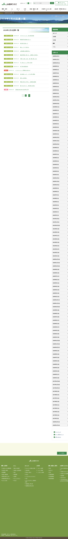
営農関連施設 (51, 474)
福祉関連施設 (51, 478)
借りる (27, 474)
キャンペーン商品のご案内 (30, 468)
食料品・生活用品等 (17, 470)
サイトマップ (58, 432)
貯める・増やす (28, 472)
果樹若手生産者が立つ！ (25, 39)
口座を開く (28, 470)
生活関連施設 (51, 476)
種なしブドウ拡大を (24, 47)
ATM (50, 472)
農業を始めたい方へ (5, 476)
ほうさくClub (4, 480)
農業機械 (3, 472)
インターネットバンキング (30, 476)
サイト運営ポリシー (59, 434)
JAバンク (18, 9)
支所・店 (50, 470)
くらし (12, 9)
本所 (50, 468)
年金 (26, 478)
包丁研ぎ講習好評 (24, 66)
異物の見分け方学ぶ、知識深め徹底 (28, 81)
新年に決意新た (23, 78)
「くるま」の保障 (40, 472)
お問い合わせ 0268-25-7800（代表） (61, 3)
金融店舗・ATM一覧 (29, 483)
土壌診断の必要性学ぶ (25, 51)
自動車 (15, 476)
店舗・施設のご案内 (34, 9)
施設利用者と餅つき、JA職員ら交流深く (29, 55)
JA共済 (25, 9)
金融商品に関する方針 (30, 485)
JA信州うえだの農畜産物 (6, 468)
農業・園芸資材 (5, 474)
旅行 (15, 472)
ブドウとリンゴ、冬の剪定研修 (27, 35)
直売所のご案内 (5, 470)
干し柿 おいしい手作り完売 (26, 62)
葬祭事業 (15, 474)
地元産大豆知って (24, 43)
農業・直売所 (4, 9)
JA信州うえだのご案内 (46, 9)
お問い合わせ (58, 437)
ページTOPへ (62, 453)
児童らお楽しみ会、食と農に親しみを (28, 58)
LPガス (15, 480)
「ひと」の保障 (40, 468)
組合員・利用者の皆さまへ (60, 9)
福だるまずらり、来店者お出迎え (27, 85)
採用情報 (62, 475)
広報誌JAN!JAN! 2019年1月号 (22, 89)
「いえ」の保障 (40, 470)
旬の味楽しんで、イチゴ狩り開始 (27, 74)
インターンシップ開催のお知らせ (22, 70)
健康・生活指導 (17, 468)
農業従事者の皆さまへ (6, 478)
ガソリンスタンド (17, 478)
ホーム (1, 12)
